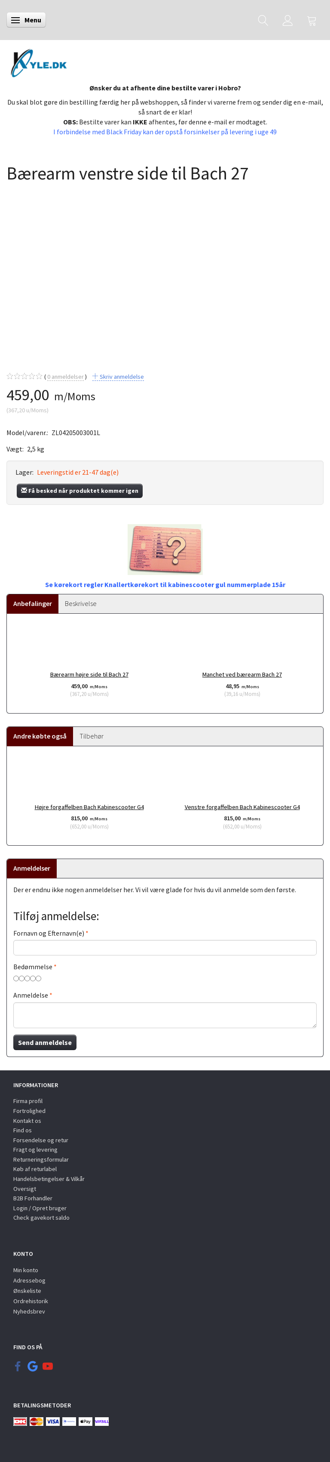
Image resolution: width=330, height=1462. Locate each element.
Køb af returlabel (35, 1169)
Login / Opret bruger (40, 1208)
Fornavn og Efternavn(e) (48, 933)
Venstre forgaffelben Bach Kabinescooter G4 (242, 807)
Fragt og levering (35, 1149)
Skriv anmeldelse (121, 376)
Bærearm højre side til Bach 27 (89, 674)
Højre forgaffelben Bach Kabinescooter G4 (89, 807)
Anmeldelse (30, 995)
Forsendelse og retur (40, 1140)
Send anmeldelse (45, 1042)
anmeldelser (65, 377)
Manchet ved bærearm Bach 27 (242, 674)
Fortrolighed (29, 1111)
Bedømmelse (32, 966)
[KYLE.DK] (38, 62)
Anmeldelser (31, 868)
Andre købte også (40, 736)
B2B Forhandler (32, 1198)
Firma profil (28, 1101)
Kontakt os (27, 1121)
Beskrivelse (81, 603)
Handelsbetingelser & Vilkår (49, 1179)
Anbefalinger (32, 603)
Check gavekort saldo (41, 1217)
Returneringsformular (41, 1159)
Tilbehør (91, 736)
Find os (22, 1130)
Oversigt (24, 1189)
